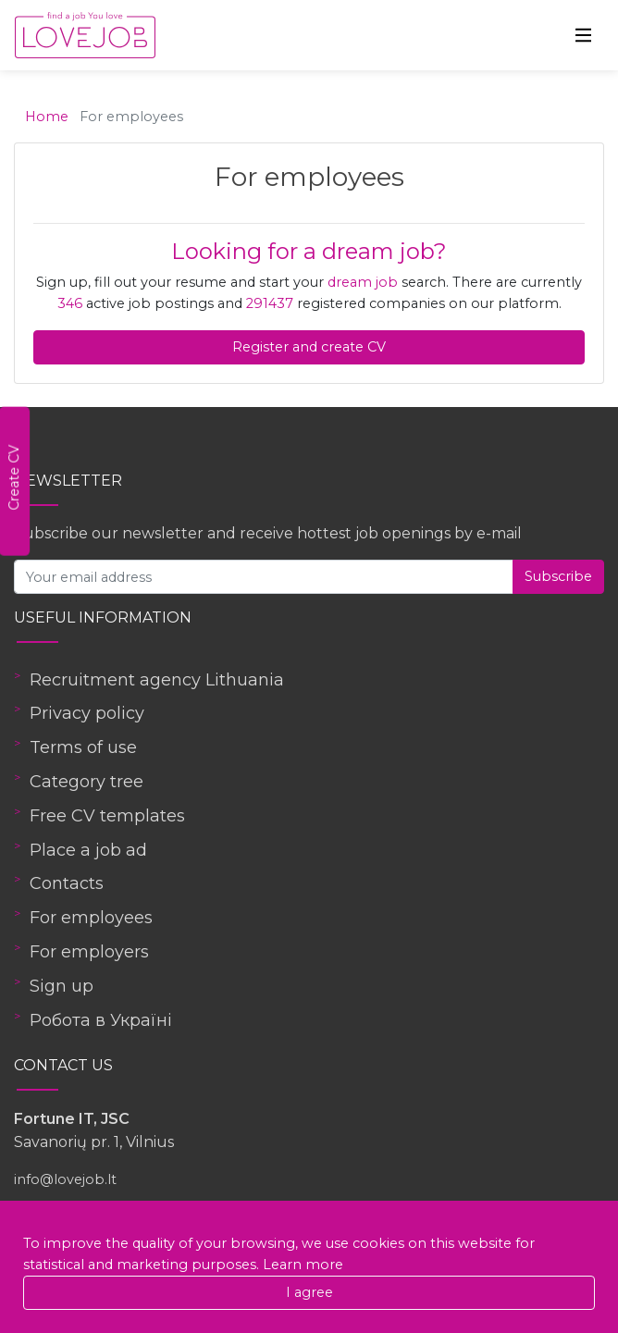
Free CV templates (107, 816)
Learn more (303, 1264)
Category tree (86, 781)
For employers (89, 952)
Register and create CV (309, 347)
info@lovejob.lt (65, 1179)
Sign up (61, 986)
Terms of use (83, 747)
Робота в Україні (101, 1020)
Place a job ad (88, 850)
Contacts (67, 883)
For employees (91, 917)
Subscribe (558, 576)
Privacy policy (87, 713)
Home (46, 116)
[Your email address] (263, 577)
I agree (309, 1292)
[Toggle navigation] (583, 35)
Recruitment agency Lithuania (157, 680)
